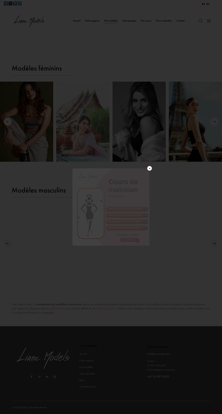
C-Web (15, 407)
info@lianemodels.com (158, 354)
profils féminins (56, 308)
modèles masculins (106, 308)
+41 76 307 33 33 (158, 376)
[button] (8, 122)
